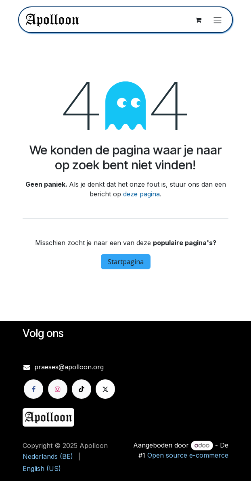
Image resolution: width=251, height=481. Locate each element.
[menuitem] (48, 456)
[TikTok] (81, 389)
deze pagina (141, 194)
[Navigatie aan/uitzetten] (217, 19)
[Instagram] (57, 389)
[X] (105, 389)
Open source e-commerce (187, 455)
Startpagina (126, 261)
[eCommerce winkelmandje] (198, 20)
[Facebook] (33, 389)
